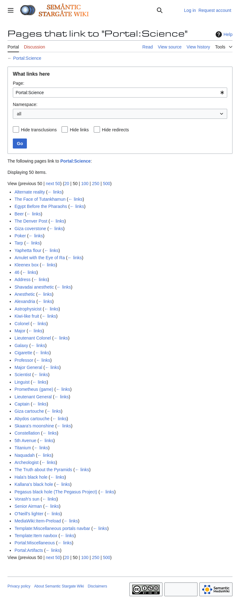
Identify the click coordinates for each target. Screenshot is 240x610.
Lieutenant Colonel (32, 337)
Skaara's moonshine (34, 425)
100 (84, 183)
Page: (18, 83)
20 (66, 183)
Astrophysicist (27, 308)
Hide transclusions (39, 129)
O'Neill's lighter (28, 513)
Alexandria (24, 301)
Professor (23, 360)
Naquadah (24, 455)
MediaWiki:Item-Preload (37, 520)
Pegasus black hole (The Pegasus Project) (55, 491)
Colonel (21, 323)
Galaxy (21, 345)
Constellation (27, 433)
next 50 (53, 183)
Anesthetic (24, 294)
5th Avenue (25, 440)
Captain (21, 403)
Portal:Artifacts (28, 550)
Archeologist (26, 462)
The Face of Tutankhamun (39, 199)
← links (55, 191)
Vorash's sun (26, 499)
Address (22, 279)
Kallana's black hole (33, 484)
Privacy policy (19, 586)
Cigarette (23, 352)
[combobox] (120, 93)
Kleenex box (26, 264)
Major (19, 330)
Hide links (79, 129)
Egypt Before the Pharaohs (40, 206)
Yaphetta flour (27, 250)
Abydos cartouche (31, 418)
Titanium (22, 447)
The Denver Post (30, 221)
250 (95, 183)
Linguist (21, 382)
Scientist (22, 374)
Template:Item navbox (35, 535)
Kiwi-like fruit (26, 316)
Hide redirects (115, 129)
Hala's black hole (30, 477)
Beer (19, 213)
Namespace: (25, 104)
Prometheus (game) (33, 389)
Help (223, 34)
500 (106, 183)
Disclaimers (97, 586)
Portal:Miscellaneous (34, 542)
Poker (20, 235)
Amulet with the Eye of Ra (39, 257)
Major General (28, 367)
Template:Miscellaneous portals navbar (52, 528)
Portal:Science (27, 58)
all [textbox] (19, 113)
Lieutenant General (33, 396)
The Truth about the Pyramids (43, 469)
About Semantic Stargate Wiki (59, 586)
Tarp (18, 242)
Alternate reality (29, 191)
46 (16, 272)
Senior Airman (28, 506)
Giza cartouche (29, 411)
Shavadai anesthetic (34, 287)
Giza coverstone (30, 228)
